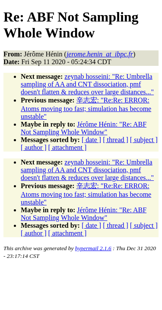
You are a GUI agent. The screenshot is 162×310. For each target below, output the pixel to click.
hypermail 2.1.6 (93, 248)
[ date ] (91, 139)
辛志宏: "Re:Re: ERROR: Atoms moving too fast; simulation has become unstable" (86, 108)
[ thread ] (115, 139)
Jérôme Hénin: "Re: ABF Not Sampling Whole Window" (83, 128)
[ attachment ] (67, 147)
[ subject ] (144, 139)
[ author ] (34, 147)
